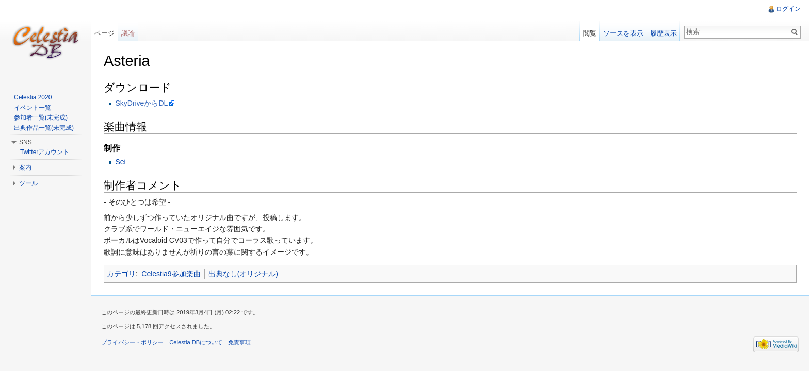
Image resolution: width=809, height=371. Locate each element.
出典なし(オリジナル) (243, 273)
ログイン (788, 8)
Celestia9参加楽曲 (170, 273)
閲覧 (589, 33)
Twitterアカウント (44, 152)
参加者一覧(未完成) (41, 117)
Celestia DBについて (195, 342)
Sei (120, 162)
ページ (104, 33)
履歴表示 (663, 33)
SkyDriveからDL (141, 103)
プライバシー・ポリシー (132, 342)
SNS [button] (25, 142)
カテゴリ (121, 273)
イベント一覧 (32, 107)
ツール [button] (28, 183)
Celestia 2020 (33, 97)
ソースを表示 (623, 33)
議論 (128, 33)
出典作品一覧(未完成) (44, 127)
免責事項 (239, 342)
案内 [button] (25, 167)
